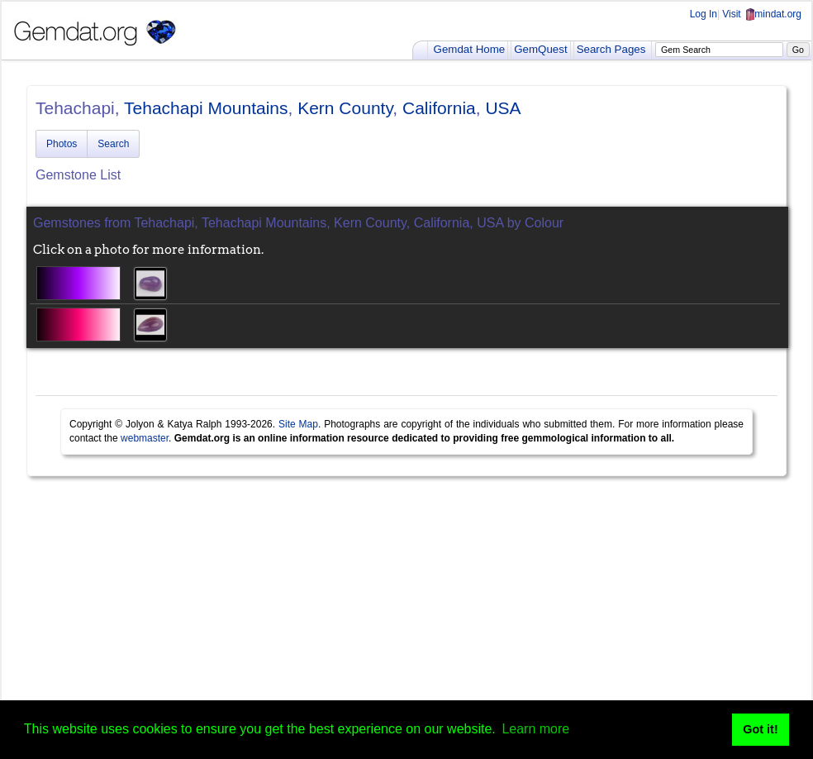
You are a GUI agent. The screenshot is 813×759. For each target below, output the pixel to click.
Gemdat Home (470, 49)
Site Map (298, 424)
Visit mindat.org (761, 14)
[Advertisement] (406, 617)
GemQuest (540, 49)
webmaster (145, 438)
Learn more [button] (535, 729)
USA (503, 107)
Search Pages (611, 49)
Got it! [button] (760, 729)
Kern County (344, 107)
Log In (703, 14)
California (439, 107)
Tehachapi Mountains (206, 107)
